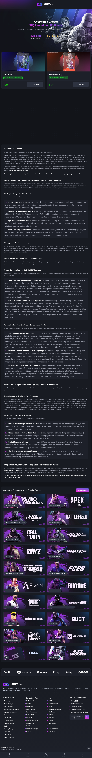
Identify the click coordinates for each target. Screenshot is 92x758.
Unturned (51, 715)
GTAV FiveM (30, 701)
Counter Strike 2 (9, 720)
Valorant (51, 720)
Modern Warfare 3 (32, 720)
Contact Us (4, 747)
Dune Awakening (9, 737)
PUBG (28, 726)
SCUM (50, 701)
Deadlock (7, 732)
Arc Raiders (7, 701)
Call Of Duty (7, 718)
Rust (50, 698)
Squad (51, 706)
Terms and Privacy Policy (79, 709)
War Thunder (53, 723)
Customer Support (77, 706)
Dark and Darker (9, 723)
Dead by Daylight (9, 729)
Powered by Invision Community (11, 749)
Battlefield (7, 715)
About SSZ (74, 701)
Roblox (28, 731)
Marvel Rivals (30, 715)
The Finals (52, 712)
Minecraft (29, 717)
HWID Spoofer (53, 729)
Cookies (11, 747)
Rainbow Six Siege (32, 729)
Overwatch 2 (30, 723)
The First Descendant (55, 709)
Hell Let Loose (30, 709)
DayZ (5, 726)
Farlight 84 (29, 706)
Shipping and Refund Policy (79, 712)
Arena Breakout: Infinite (11, 709)
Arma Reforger (8, 704)
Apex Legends (8, 706)
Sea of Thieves (53, 703)
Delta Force (7, 734)
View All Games (82, 490)
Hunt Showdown (31, 712)
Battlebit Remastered (10, 712)
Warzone (51, 726)
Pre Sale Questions (77, 704)
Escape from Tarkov (32, 698)
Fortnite (28, 703)
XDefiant (51, 717)
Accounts (52, 731)
